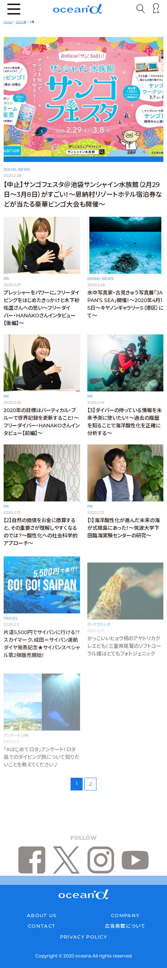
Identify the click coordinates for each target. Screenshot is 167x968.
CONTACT (41, 926)
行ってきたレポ (99, 625)
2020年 (21, 22)
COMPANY (125, 915)
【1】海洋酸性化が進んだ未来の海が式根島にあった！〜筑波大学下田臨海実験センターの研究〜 (123, 536)
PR (6, 278)
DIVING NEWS (100, 278)
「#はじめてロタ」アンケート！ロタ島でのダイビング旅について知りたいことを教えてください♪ (41, 757)
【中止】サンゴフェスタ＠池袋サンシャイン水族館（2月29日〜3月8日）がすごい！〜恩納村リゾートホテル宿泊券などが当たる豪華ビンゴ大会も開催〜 (83, 194)
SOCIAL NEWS (17, 169)
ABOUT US (41, 915)
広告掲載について (125, 926)
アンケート (12, 735)
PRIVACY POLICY (83, 937)
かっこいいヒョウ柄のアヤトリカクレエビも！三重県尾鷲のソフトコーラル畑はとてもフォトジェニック (124, 647)
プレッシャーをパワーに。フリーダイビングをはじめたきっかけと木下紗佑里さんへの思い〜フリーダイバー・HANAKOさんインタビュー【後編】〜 (42, 307)
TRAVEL (11, 625)
